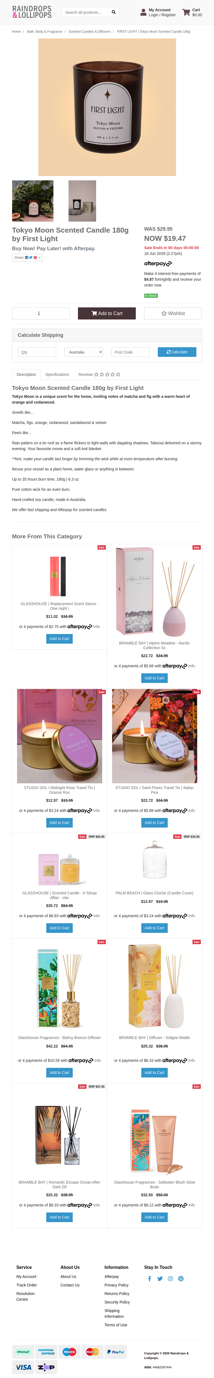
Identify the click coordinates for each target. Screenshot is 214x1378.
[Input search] (85, 12)
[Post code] (130, 352)
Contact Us (69, 1285)
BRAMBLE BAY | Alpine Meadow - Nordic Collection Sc (154, 645)
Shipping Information (114, 1313)
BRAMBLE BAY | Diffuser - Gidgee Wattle (154, 1037)
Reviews (99, 374)
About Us (68, 1276)
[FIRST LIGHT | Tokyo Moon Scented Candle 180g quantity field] (41, 313)
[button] (158, 12)
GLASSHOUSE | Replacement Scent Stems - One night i (59, 606)
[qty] (37, 352)
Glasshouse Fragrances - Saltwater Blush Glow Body (154, 1184)
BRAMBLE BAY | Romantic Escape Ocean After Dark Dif (59, 1184)
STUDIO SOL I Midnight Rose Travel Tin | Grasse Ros (59, 790)
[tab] (26, 374)
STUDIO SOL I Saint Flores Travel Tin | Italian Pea (154, 790)
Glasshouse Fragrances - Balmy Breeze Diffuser (59, 1037)
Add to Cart (106, 313)
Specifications (57, 374)
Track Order (27, 1285)
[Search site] (113, 12)
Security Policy (117, 1302)
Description (26, 374)
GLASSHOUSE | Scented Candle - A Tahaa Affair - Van (59, 895)
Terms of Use (115, 1325)
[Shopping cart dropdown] (192, 12)
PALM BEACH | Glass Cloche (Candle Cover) (155, 893)
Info (96, 626)
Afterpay (111, 1276)
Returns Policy (116, 1293)
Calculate (177, 352)
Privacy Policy (116, 1285)
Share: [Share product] (26, 258)
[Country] (83, 352)
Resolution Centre (26, 1296)
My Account (26, 1276)
